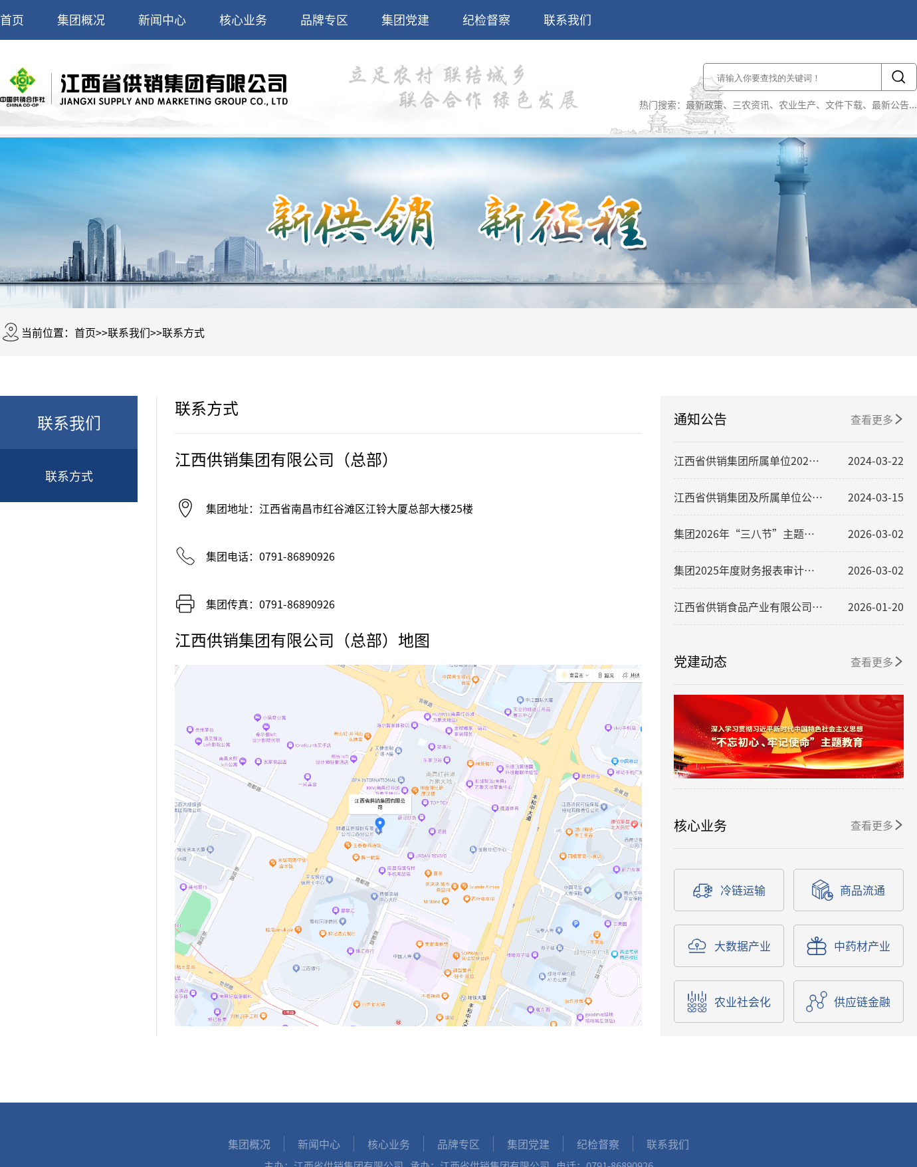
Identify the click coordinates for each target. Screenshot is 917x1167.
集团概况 (81, 20)
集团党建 (405, 20)
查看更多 (877, 419)
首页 (12, 20)
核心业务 (243, 20)
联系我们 (567, 20)
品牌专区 (324, 20)
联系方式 (183, 332)
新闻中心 (162, 20)
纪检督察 (486, 20)
